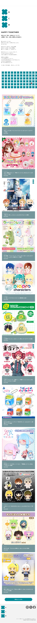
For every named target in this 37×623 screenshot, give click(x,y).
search (32, 2)
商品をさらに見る (18, 599)
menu (35, 2)
